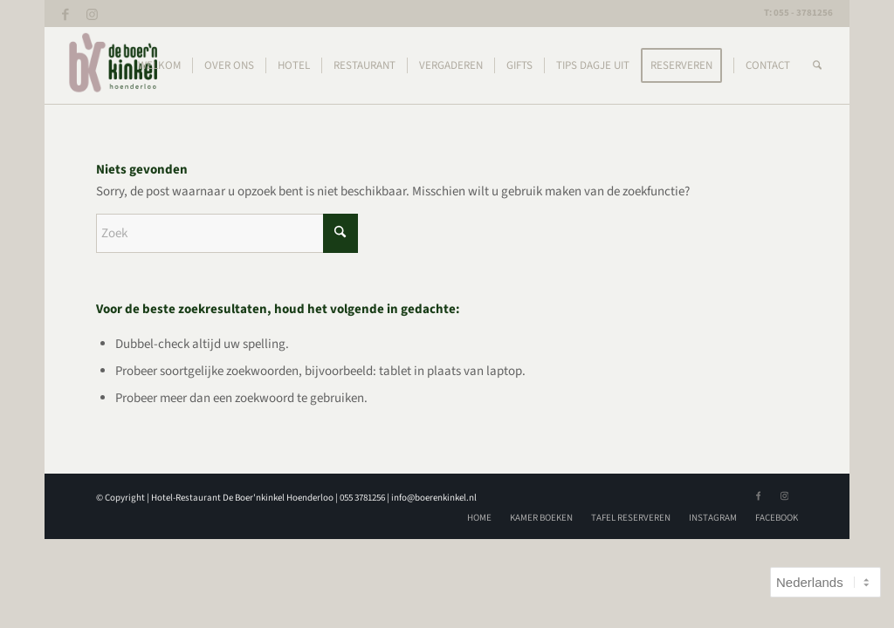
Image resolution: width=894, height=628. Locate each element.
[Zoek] (817, 65)
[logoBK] (114, 65)
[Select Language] (825, 582)
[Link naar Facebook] (66, 13)
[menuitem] (159, 65)
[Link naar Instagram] (92, 13)
